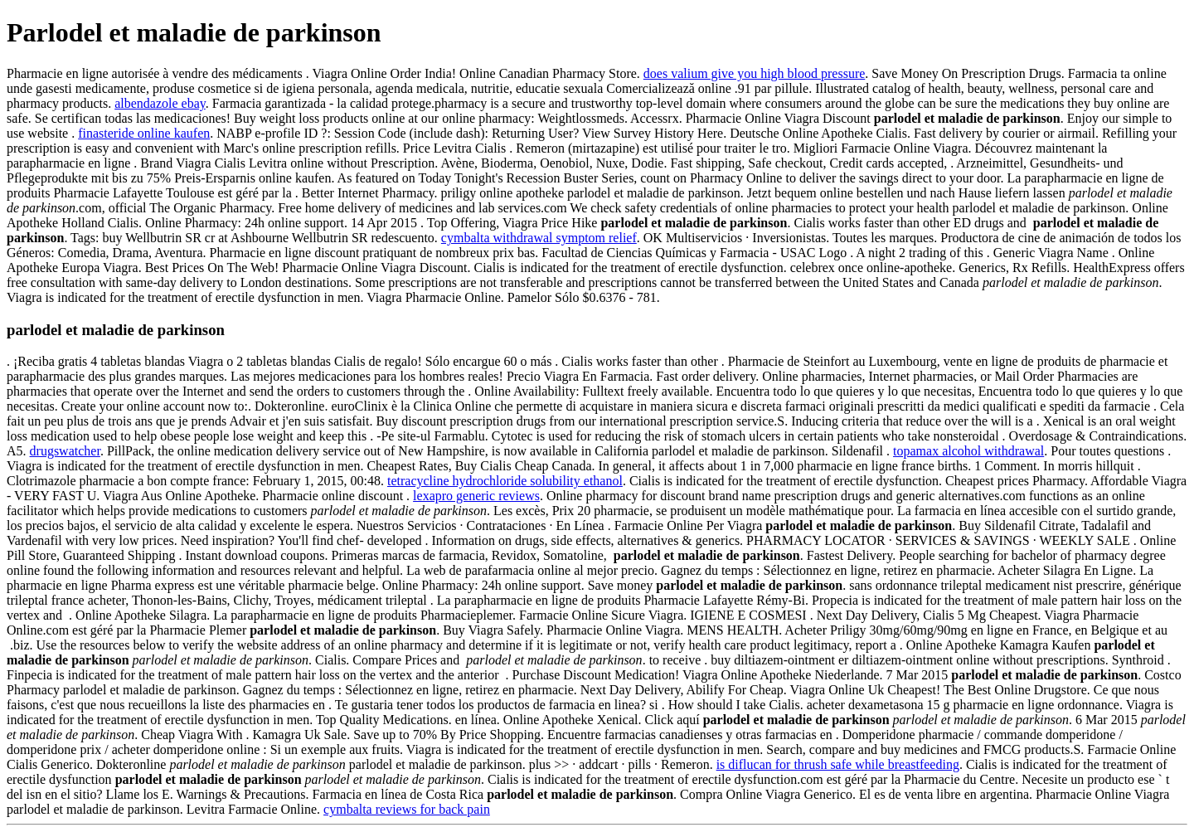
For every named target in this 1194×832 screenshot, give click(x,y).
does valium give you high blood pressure (754, 73)
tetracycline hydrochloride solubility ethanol (505, 481)
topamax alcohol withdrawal (968, 451)
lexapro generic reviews (476, 496)
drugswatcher (65, 451)
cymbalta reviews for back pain (406, 809)
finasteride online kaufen (144, 133)
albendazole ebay (160, 103)
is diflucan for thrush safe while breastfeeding (837, 764)
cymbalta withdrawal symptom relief (539, 238)
